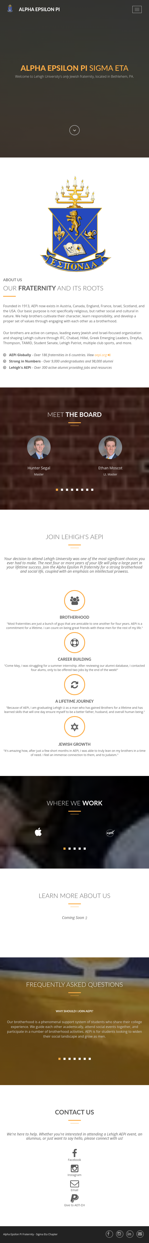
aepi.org (101, 355)
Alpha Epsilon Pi (39, 9)
